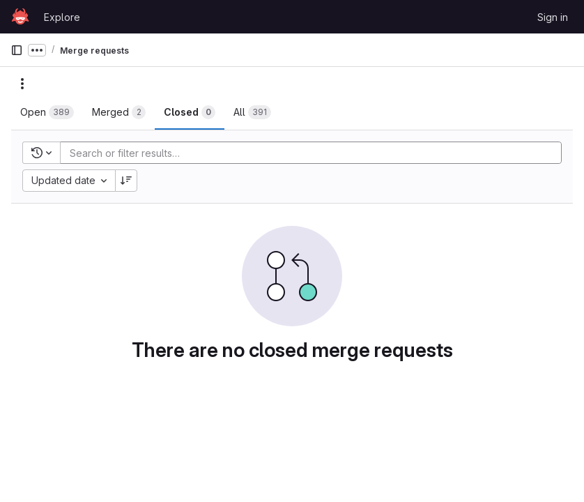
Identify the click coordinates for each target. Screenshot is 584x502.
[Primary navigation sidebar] (17, 50)
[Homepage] (20, 17)
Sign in (552, 17)
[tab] (47, 112)
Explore (62, 17)
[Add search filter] (315, 152)
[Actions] (22, 84)
